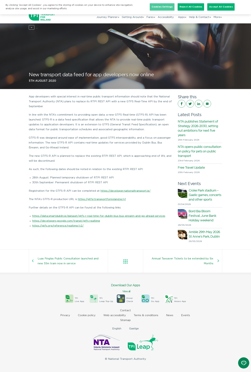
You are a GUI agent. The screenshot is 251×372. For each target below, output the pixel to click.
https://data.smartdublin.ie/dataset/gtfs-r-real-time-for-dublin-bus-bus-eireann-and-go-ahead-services (98, 216)
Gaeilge (134, 328)
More (217, 17)
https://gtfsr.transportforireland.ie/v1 (102, 199)
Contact (125, 310)
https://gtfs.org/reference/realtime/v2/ (58, 226)
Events (185, 315)
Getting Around (132, 17)
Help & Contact (199, 17)
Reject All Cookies (191, 7)
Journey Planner (107, 17)
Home (32, 27)
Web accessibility (114, 315)
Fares (150, 17)
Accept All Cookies (221, 7)
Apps (181, 17)
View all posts (125, 261)
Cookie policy (87, 315)
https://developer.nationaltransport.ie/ (126, 191)
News (44, 27)
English (116, 328)
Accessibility (166, 17)
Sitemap (125, 320)
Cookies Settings (162, 7)
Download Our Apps (125, 288)
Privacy (65, 315)
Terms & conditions (146, 315)
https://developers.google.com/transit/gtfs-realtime (66, 221)
